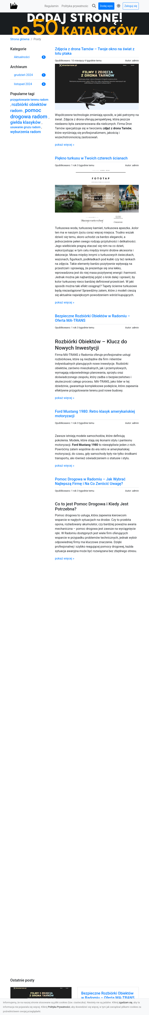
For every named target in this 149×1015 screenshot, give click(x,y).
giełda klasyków (26, 122)
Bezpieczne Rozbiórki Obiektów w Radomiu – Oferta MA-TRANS (107, 995)
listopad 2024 (23, 84)
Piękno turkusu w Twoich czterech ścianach (91, 158)
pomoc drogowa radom (29, 113)
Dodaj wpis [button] (106, 5)
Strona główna (19, 39)
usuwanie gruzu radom (25, 127)
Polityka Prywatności (59, 1007)
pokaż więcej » (64, 144)
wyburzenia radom (25, 132)
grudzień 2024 (23, 75)
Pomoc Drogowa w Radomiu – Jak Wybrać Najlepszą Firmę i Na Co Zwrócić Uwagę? (90, 481)
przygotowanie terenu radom (29, 99)
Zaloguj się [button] (130, 5)
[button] (94, 6)
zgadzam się (125, 1002)
